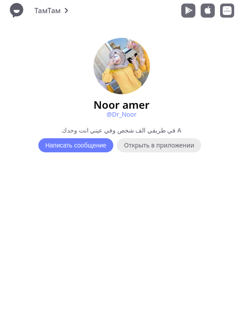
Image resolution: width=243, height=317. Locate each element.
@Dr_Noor (121, 114)
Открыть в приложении (159, 145)
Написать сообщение (76, 145)
